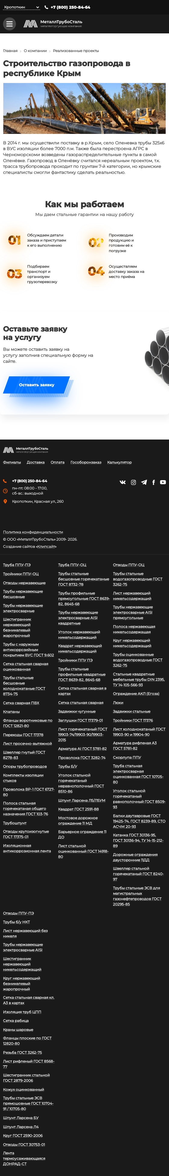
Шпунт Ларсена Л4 (21, 1127)
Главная (10, 51)
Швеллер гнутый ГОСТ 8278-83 (24, 755)
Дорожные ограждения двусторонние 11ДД (135, 857)
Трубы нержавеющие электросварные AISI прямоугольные (133, 612)
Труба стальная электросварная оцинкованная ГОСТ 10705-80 (138, 774)
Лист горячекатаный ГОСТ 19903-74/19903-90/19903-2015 (82, 734)
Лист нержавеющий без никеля (25, 933)
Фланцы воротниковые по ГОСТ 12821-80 (27, 723)
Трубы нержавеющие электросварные (23, 608)
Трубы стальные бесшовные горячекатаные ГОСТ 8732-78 (83, 579)
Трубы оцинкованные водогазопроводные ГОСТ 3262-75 (137, 660)
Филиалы (12, 462)
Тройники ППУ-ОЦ (21, 574)
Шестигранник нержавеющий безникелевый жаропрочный (17, 627)
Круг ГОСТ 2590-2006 (22, 1135)
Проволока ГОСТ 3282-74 (81, 757)
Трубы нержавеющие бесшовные (23, 594)
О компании (35, 51)
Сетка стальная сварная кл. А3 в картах (29, 1000)
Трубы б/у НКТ (16, 922)
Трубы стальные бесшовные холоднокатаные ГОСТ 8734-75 (24, 685)
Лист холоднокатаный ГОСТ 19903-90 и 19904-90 (139, 732)
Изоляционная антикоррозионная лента (27, 848)
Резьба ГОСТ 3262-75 (22, 1052)
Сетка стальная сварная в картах (82, 691)
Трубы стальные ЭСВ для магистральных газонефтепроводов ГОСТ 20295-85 (137, 896)
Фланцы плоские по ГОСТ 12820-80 (27, 1041)
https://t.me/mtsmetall (144, 482)
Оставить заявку (36, 385)
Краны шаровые (18, 1029)
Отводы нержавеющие (24, 583)
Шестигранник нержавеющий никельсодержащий (22, 964)
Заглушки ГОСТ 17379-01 (80, 720)
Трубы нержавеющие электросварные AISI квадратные (78, 617)
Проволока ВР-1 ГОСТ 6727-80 (29, 792)
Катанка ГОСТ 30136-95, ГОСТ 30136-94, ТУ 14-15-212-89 (138, 840)
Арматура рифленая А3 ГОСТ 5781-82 (135, 746)
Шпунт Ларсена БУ (21, 1118)
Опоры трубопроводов (25, 766)
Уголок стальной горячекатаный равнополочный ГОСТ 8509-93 (139, 799)
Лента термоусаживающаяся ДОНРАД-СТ (24, 1158)
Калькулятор (119, 462)
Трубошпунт (15, 823)
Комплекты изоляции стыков (23, 778)
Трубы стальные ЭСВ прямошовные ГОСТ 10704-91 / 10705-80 (28, 1103)
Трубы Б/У (67, 766)
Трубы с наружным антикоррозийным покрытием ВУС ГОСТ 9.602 (28, 649)
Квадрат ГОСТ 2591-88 (78, 809)
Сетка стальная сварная (80, 702)
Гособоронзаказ (85, 462)
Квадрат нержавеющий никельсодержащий (80, 648)
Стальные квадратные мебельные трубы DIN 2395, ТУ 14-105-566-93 (139, 679)
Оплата (57, 462)
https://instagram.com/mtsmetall (133, 482)
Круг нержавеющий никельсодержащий (132, 643)
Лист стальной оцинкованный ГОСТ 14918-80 (83, 851)
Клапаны (11, 711)
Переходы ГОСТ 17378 (23, 735)
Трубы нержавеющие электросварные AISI (23, 947)
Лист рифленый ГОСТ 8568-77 (29, 1064)
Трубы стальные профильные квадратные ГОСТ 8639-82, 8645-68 (81, 674)
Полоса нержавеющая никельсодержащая (134, 629)
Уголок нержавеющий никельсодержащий (79, 635)
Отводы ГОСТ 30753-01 (24, 1144)
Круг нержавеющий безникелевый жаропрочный (21, 983)
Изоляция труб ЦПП (22, 1012)
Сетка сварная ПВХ (21, 703)
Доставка (36, 462)
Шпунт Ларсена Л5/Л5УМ (81, 800)
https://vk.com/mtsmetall (123, 482)
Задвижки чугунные (76, 711)
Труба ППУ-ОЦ (72, 565)
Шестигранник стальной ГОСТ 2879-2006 (26, 1078)
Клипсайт (46, 546)
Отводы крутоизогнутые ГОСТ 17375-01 (26, 834)
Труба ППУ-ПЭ (16, 565)
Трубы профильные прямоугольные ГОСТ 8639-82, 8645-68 (84, 598)
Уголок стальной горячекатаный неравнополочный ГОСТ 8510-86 (81, 783)
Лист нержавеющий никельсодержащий (132, 596)
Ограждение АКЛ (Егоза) (136, 693)
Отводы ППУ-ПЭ (18, 913)
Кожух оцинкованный (23, 1089)
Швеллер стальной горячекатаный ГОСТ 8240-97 (138, 873)
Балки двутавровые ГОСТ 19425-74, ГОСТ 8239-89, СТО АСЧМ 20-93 (139, 821)
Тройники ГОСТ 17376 (133, 720)
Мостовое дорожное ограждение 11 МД (78, 821)
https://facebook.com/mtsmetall (153, 482)
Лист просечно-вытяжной (27, 743)
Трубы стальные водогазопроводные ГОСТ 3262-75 (137, 579)
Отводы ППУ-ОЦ (128, 565)
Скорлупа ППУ (127, 757)
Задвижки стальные (131, 711)
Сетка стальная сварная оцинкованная (25, 666)
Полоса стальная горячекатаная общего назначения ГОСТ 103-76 (25, 808)
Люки (118, 702)
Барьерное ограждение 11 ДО (82, 834)
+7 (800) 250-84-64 (70, 7)
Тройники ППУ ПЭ (75, 660)
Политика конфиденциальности (33, 532)
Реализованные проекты (76, 51)
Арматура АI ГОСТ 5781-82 (82, 748)
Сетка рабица (16, 1020)
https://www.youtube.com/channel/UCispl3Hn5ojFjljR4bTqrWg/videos (163, 482)
